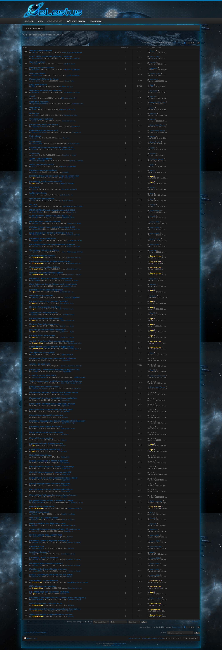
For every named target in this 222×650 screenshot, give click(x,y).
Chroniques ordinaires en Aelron (44, 250)
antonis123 (35, 531)
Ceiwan (34, 149)
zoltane (34, 98)
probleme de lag (36, 546)
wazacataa (35, 69)
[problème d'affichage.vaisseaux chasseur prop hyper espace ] (57, 597)
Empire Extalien (37, 212)
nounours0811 (37, 223)
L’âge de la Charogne (38, 102)
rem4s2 (34, 189)
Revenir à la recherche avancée (35, 38)
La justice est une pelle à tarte (42, 375)
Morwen (34, 514)
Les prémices (35, 142)
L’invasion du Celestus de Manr (43, 313)
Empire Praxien (37, 75)
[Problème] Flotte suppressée (42, 238)
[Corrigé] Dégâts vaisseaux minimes (45, 535)
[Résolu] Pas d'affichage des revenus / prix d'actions (52, 495)
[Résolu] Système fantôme (41, 438)
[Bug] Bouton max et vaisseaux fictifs (46, 432)
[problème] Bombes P (39, 552)
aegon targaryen (37, 548)
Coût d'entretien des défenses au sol (45, 603)
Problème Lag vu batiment (41, 119)
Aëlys (33, 195)
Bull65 (34, 166)
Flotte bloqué (35, 136)
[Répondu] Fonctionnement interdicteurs (47, 330)
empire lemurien (37, 599)
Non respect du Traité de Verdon (43, 518)
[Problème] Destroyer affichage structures (48, 569)
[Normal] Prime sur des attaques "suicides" (48, 301)
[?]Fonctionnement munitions (42, 586)
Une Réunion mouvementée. (42, 199)
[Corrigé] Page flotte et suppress (43, 324)
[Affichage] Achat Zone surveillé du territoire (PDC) (52, 227)
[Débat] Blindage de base (40, 455)
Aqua (34, 178)
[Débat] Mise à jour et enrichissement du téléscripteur (53, 478)
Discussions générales (72, 69)
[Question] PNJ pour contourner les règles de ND (51, 147)
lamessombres (37, 58)
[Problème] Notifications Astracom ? (45, 426)
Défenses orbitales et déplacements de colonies (50, 615)
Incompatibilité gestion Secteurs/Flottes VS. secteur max (54, 529)
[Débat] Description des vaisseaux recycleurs (49, 483)
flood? (32, 96)
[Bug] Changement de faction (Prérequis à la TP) (51, 233)
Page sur (177, 43)
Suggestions (69, 81)
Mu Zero (33, 204)
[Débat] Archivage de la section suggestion (48, 461)
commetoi (35, 115)
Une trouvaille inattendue (40, 50)
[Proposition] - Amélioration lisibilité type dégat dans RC (54, 370)
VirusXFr (35, 64)
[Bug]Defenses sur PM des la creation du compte (51, 501)
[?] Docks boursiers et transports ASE (46, 444)
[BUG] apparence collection (41, 68)
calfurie (34, 121)
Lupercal (35, 252)
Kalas (34, 86)
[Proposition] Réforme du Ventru (43, 79)
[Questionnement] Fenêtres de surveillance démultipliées (54, 609)
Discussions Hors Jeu (68, 98)
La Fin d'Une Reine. (38, 193)
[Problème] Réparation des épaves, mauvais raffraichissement (57, 421)
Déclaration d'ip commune (41, 295)
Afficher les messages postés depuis (88, 622)
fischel (34, 109)
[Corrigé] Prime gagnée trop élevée (45, 307)
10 (198, 43)
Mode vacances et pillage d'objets (44, 267)
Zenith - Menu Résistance (40, 159)
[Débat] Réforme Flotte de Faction (44, 387)
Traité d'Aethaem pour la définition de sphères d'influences (55, 381)
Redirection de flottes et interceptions (46, 273)
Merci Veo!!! (34, 187)
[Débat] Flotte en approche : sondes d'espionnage (51, 466)
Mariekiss (35, 297)
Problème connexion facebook (43, 170)
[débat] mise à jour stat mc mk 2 (43, 130)
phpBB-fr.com (116, 645)
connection (34, 153)
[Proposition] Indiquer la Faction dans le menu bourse (53, 392)
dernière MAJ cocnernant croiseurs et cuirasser (50, 56)
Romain (34, 138)
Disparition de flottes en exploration (45, 90)
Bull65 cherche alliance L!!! (41, 164)
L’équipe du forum (134, 638)
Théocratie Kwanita (38, 161)
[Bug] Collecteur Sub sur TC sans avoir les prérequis (53, 284)
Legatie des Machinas (39, 104)
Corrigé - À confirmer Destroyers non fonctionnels (51, 341)
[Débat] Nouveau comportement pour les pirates (50, 409)
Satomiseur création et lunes (42, 256)
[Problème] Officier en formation (43, 558)
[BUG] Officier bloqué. (39, 512)
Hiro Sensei (36, 280)
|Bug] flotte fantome (38, 85)
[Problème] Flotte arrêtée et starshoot (46, 290)
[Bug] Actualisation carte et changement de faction (52, 244)
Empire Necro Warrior (39, 126)
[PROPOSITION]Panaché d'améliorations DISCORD (52, 210)
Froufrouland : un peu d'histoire (43, 580)
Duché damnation (38, 502)
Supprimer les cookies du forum (153, 638)
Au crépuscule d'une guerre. (42, 352)
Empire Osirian (37, 257)
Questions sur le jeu (73, 58)
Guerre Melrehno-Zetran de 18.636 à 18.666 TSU (50, 216)
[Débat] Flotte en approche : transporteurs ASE (50, 472)
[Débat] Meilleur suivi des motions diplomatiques (51, 489)
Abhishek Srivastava (119, 644)
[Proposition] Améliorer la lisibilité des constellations (53, 398)
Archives (66, 138)
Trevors (34, 52)
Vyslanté (35, 206)
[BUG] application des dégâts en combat (47, 523)
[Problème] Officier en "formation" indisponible (50, 278)
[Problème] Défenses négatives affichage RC (49, 540)
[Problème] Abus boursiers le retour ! (46, 563)
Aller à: (163, 633)
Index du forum (34, 28)
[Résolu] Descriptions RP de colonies (46, 415)
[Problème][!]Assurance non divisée (45, 181)
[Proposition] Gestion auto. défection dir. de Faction (52, 358)
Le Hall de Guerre (69, 64)
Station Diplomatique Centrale (71, 52)
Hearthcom (35, 92)
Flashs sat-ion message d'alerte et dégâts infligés (51, 347)
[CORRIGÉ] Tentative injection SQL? (45, 449)
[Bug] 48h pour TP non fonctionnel (44, 221)
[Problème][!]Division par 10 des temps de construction (54, 176)
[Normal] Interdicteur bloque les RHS (45, 318)
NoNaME (35, 286)
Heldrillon (35, 525)
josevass (35, 155)
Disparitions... (35, 107)
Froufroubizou (37, 582)
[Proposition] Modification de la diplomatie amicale (52, 404)
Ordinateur (34, 113)
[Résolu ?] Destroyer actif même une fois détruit (50, 575)
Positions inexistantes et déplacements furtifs (49, 261)
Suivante (195, 621)
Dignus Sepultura (37, 62)
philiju (34, 554)
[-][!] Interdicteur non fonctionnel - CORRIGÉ (49, 592)
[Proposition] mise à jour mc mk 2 (44, 125)
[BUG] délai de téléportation (41, 506)
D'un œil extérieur (37, 73)
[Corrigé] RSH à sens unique (42, 335)
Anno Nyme (36, 81)
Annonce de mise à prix (39, 364)
